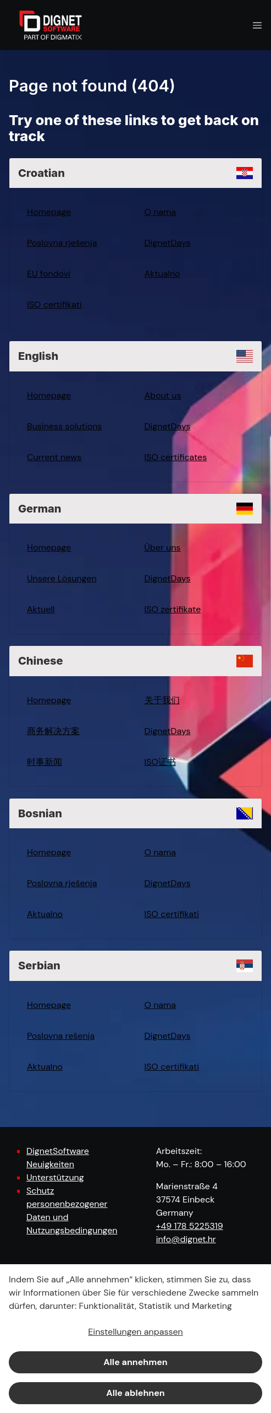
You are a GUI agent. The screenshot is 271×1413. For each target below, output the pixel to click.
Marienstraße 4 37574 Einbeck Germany (187, 1199)
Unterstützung (55, 1177)
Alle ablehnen (135, 1393)
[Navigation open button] (257, 25)
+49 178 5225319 (189, 1226)
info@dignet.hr (186, 1239)
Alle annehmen (135, 1362)
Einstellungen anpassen (135, 1332)
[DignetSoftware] (51, 25)
